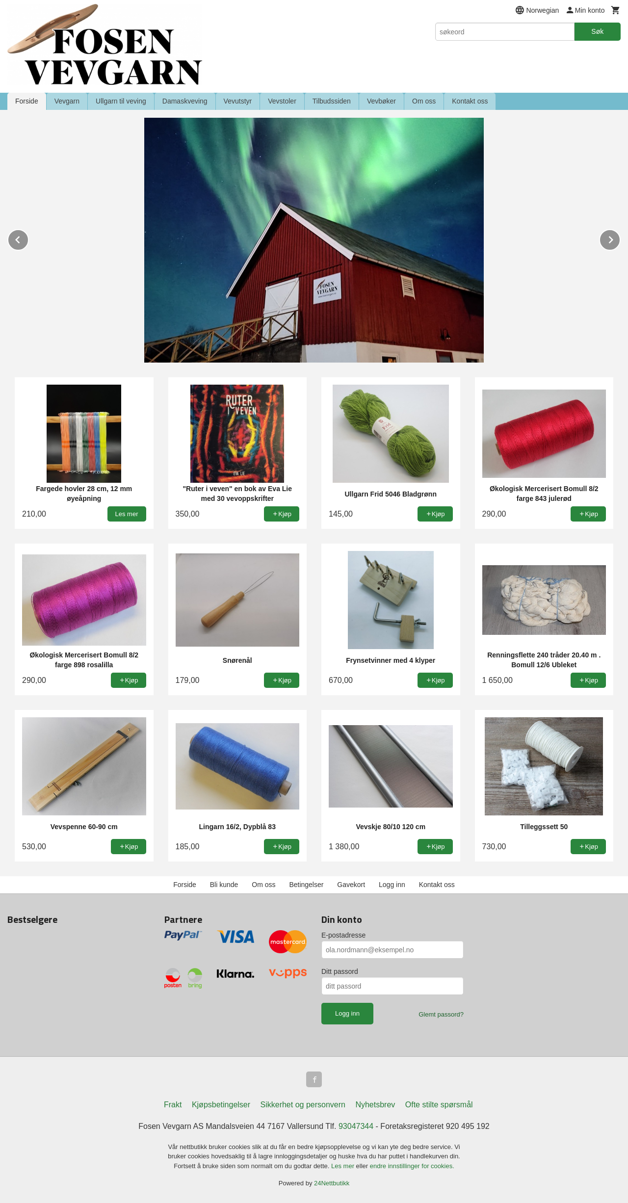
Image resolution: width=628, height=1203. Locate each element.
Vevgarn (66, 101)
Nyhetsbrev (375, 1104)
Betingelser (306, 885)
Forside (26, 101)
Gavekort (351, 885)
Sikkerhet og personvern (303, 1104)
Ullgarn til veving (121, 101)
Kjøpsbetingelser (221, 1104)
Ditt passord (339, 971)
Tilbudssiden (332, 101)
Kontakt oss (470, 101)
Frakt (173, 1104)
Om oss (424, 101)
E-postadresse (343, 935)
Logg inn (392, 885)
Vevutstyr (238, 101)
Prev (28, 238)
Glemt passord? (441, 1014)
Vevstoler (282, 101)
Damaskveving (185, 101)
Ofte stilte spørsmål (439, 1104)
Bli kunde (224, 885)
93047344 (356, 1126)
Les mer (343, 1166)
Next (620, 238)
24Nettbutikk (331, 1183)
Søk (597, 31)
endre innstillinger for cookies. (412, 1166)
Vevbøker (381, 101)
